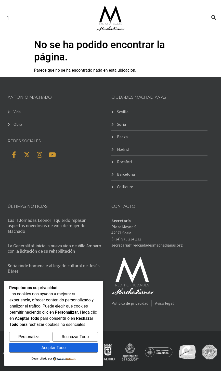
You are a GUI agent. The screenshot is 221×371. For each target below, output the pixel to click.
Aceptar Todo (53, 347)
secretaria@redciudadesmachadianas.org (147, 245)
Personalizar (29, 336)
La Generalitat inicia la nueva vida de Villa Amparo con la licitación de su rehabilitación (54, 249)
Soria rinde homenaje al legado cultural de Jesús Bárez (54, 269)
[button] (7, 18)
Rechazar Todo (75, 336)
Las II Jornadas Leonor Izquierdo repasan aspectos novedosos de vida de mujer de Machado (47, 226)
